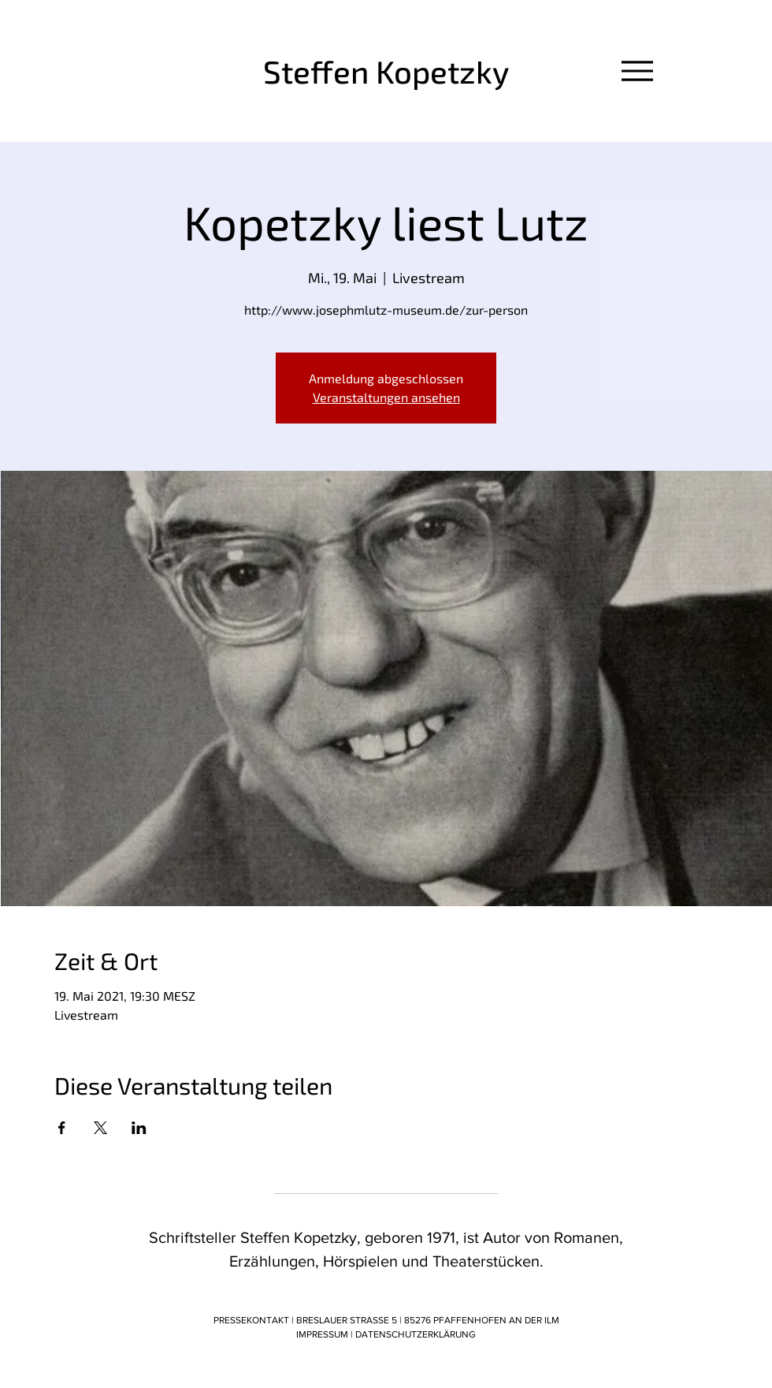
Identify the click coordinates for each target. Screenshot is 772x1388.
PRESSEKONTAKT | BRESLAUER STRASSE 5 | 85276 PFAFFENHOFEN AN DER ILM (386, 1320)
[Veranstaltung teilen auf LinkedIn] (139, 1127)
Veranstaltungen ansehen (386, 397)
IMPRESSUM (323, 1334)
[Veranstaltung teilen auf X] (100, 1127)
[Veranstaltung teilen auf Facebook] (61, 1127)
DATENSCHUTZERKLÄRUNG (415, 1334)
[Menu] (637, 71)
